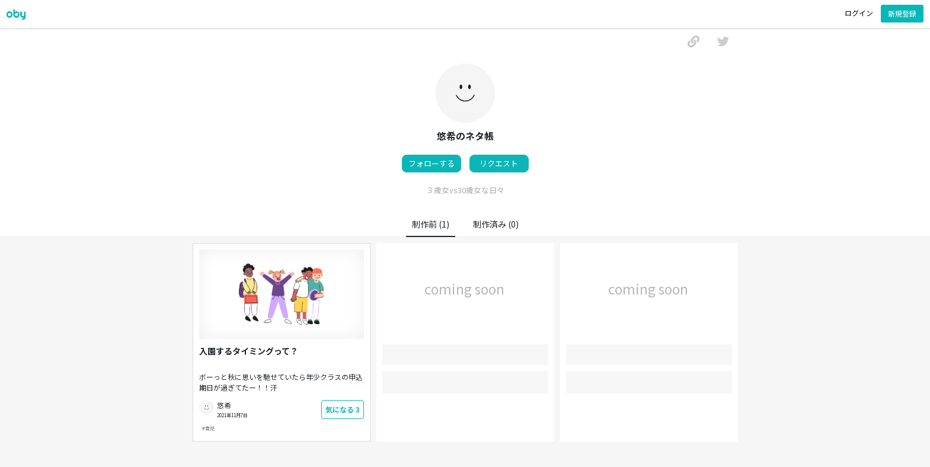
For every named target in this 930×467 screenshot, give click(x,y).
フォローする (431, 163)
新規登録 (902, 13)
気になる (342, 409)
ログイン (859, 13)
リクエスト (499, 163)
